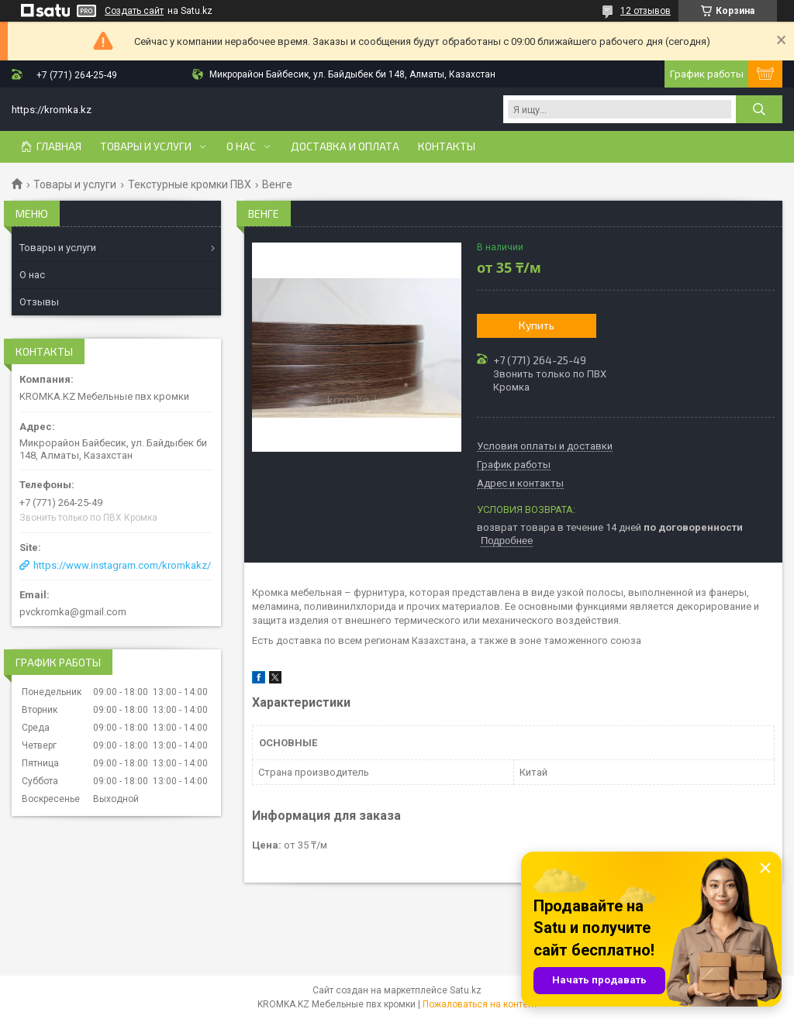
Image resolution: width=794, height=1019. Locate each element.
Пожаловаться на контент (480, 1004)
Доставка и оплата (345, 146)
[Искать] (759, 109)
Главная (58, 146)
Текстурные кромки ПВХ (189, 184)
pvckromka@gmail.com (72, 612)
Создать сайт (134, 10)
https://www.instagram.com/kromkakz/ (122, 565)
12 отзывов (645, 10)
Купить (536, 325)
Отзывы (39, 302)
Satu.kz (466, 990)
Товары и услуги (146, 146)
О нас (241, 146)
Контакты (446, 146)
